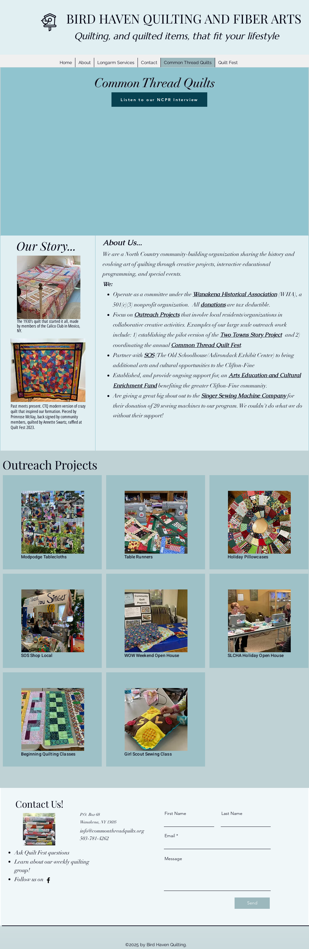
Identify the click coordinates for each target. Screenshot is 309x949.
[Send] (252, 903)
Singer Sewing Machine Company (243, 395)
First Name (175, 813)
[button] (116, 62)
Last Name (231, 813)
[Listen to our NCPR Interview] (159, 99)
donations (213, 304)
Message (173, 858)
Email (170, 835)
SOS (149, 355)
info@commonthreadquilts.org (112, 831)
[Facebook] (48, 880)
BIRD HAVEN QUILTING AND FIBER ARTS (183, 18)
